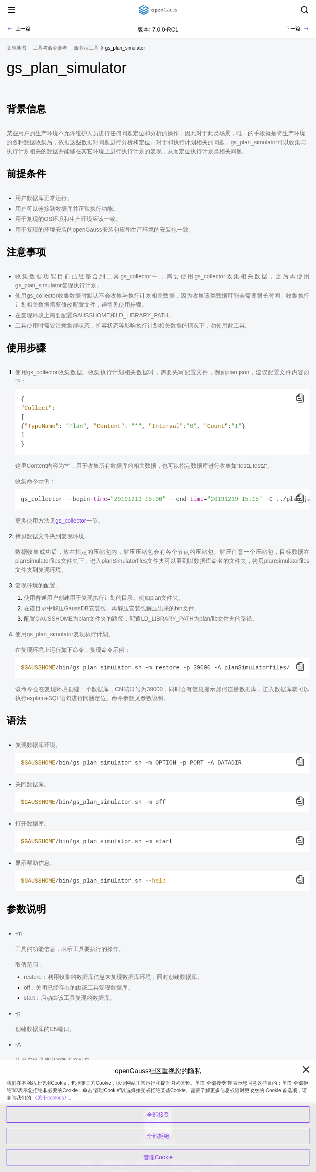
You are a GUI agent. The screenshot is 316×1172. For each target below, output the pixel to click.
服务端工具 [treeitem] (86, 48)
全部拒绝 (158, 1136)
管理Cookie (158, 1157)
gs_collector (70, 520)
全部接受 (158, 1114)
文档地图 (16, 48)
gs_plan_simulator (125, 48)
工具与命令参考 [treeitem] (50, 48)
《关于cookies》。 (53, 1098)
